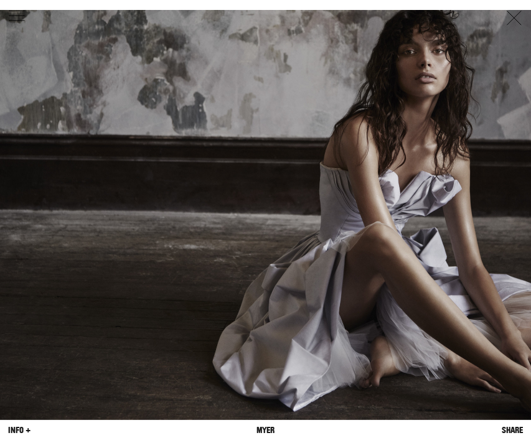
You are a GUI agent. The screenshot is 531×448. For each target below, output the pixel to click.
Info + (19, 430)
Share (512, 430)
